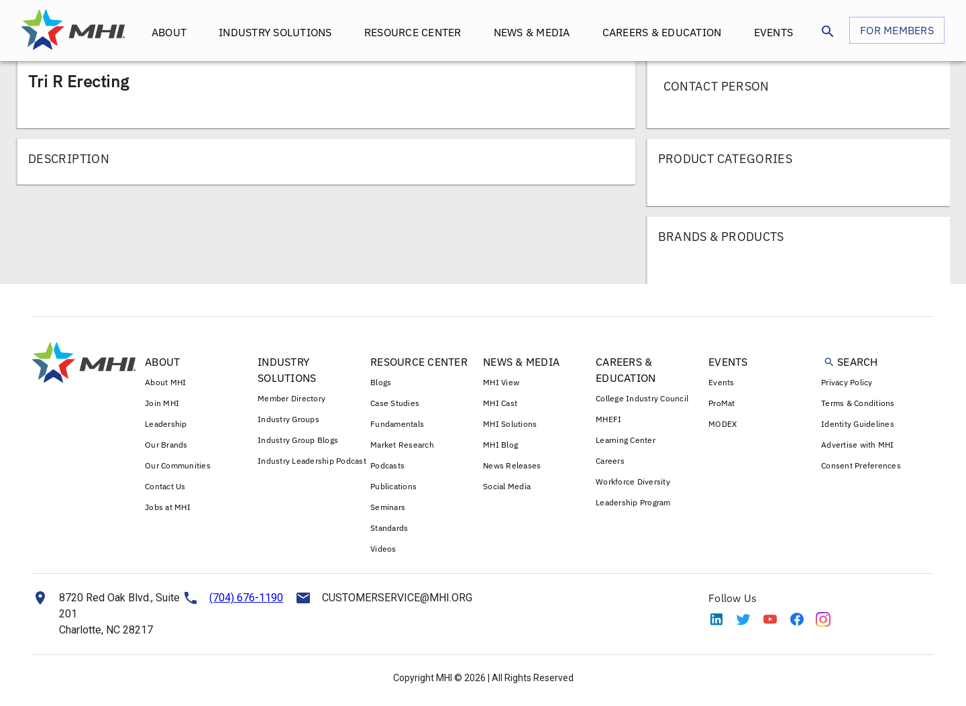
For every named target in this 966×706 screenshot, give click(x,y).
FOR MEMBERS (897, 30)
